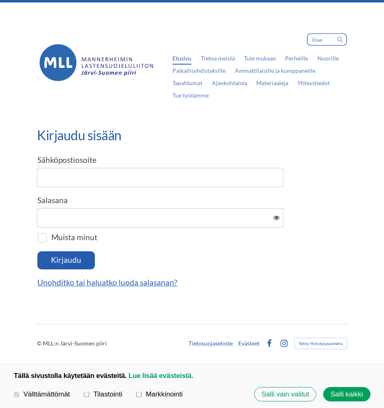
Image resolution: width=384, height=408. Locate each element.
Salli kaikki (347, 394)
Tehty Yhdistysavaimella (321, 343)
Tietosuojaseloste (211, 343)
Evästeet (249, 343)
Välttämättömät (42, 394)
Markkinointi (159, 394)
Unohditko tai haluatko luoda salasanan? (107, 282)
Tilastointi (103, 394)
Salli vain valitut (285, 394)
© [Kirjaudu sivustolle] (40, 343)
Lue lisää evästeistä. (161, 376)
